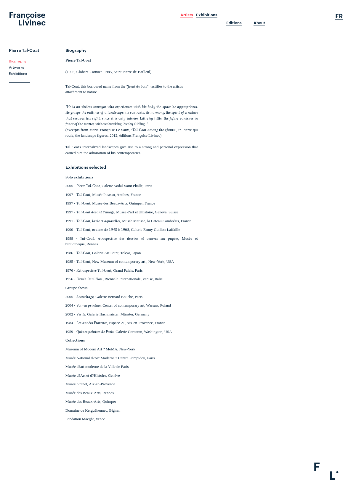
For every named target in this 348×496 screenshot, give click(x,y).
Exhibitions (206, 14)
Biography (17, 60)
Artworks (16, 67)
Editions (234, 22)
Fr (339, 16)
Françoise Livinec (27, 18)
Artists (186, 14)
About (259, 22)
